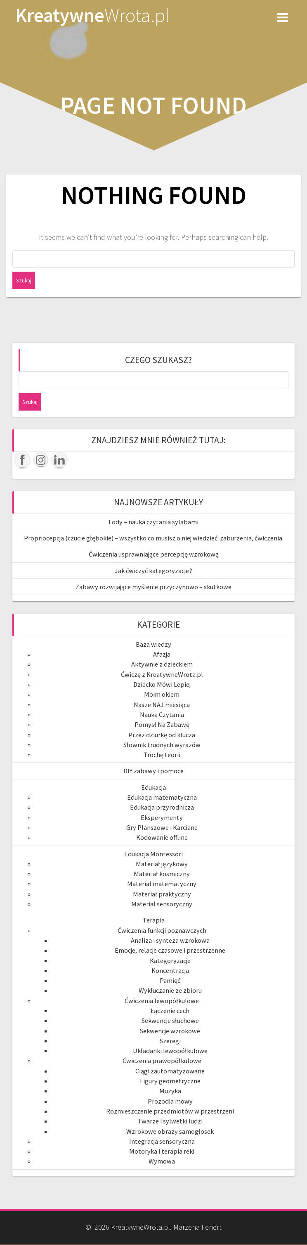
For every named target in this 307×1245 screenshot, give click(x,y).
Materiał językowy (162, 864)
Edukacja (153, 787)
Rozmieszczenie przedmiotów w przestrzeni (170, 1111)
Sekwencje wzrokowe (170, 1031)
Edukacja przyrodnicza (162, 807)
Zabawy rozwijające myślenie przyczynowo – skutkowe (153, 587)
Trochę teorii (162, 754)
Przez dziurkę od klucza (161, 735)
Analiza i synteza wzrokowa (170, 940)
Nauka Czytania (162, 714)
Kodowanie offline (162, 837)
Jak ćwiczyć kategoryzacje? (153, 570)
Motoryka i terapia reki (161, 1151)
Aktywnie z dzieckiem (162, 664)
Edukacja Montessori (153, 854)
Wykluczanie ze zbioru (170, 990)
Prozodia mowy (170, 1101)
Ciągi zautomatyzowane (170, 1071)
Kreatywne (92, 15)
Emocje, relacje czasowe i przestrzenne (170, 950)
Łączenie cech (170, 1010)
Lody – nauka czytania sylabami (153, 522)
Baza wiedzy (153, 644)
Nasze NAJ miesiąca (162, 704)
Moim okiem (161, 694)
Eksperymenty (162, 817)
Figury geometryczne (170, 1081)
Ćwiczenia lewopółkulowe (162, 1000)
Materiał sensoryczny (161, 904)
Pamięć (170, 980)
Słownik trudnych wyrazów (162, 745)
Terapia (154, 920)
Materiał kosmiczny (162, 874)
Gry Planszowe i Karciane (162, 827)
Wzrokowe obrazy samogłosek (170, 1131)
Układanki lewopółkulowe (170, 1051)
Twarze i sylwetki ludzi (170, 1121)
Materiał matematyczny (161, 883)
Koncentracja (170, 970)
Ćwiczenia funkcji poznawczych (162, 930)
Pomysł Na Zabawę (162, 724)
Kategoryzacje (170, 960)
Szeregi (170, 1041)
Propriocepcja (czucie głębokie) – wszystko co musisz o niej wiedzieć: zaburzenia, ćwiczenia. (153, 538)
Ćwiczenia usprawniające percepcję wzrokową (154, 554)
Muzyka (170, 1091)
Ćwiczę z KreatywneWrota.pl (162, 674)
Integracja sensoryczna (162, 1141)
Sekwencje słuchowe (170, 1020)
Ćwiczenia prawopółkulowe (162, 1060)
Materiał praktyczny (162, 894)
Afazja (161, 654)
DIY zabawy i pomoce (153, 771)
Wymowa (162, 1161)
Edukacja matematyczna (162, 797)
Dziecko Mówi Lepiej (162, 684)
